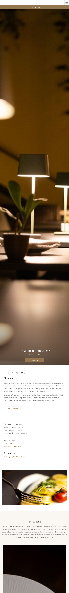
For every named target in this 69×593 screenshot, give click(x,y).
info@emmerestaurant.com (13, 446)
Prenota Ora (34, 7)
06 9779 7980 (8, 444)
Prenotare (37, 360)
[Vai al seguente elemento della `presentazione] (66, 495)
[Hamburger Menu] (66, 2)
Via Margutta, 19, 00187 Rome (14, 457)
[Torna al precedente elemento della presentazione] (3, 495)
